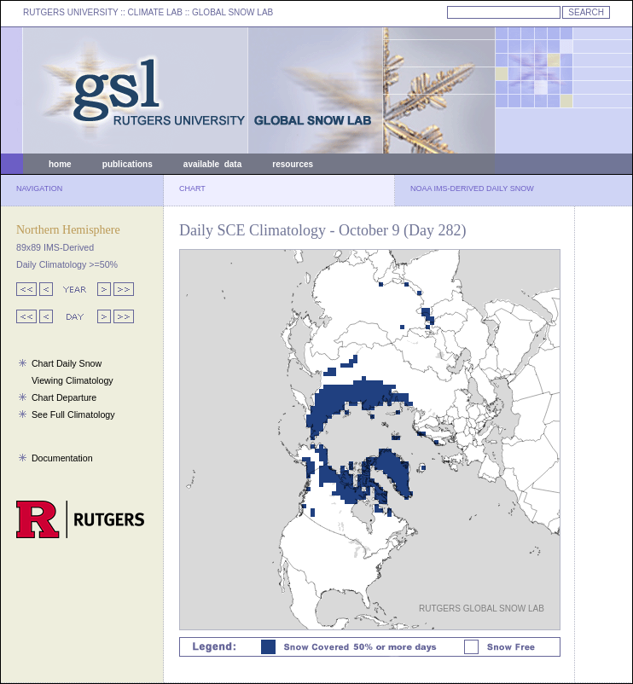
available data (212, 164)
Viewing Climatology (72, 380)
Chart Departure (64, 397)
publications (127, 164)
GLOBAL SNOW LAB (232, 12)
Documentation (62, 458)
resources (292, 164)
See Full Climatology (73, 414)
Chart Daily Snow (67, 363)
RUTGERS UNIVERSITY (71, 12)
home (60, 164)
